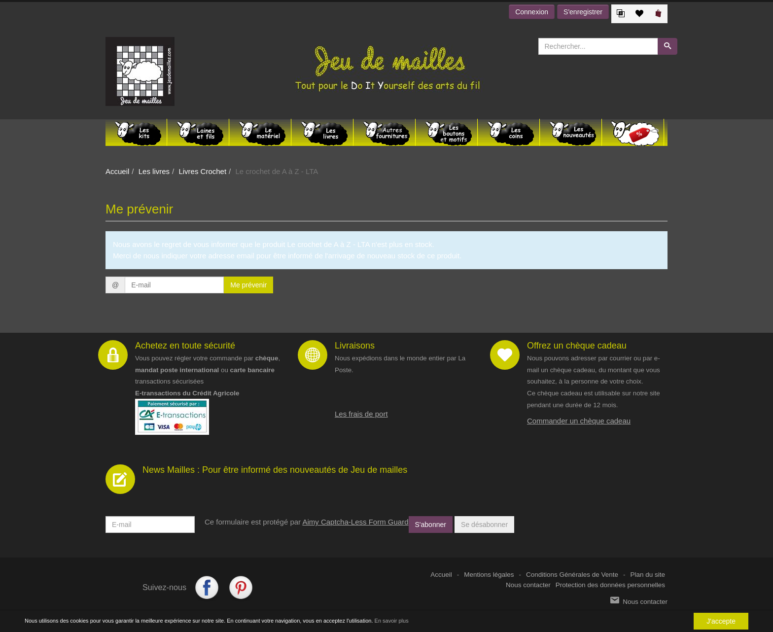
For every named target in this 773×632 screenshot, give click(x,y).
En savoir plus (392, 621)
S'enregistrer (582, 12)
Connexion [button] (531, 12)
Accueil (117, 171)
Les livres (154, 171)
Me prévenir (248, 285)
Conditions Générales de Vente (572, 574)
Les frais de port (361, 414)
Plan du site (647, 574)
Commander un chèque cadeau (579, 421)
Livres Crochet (202, 171)
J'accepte (721, 621)
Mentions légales (489, 574)
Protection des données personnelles (610, 585)
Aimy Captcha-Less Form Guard (355, 522)
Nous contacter (528, 585)
